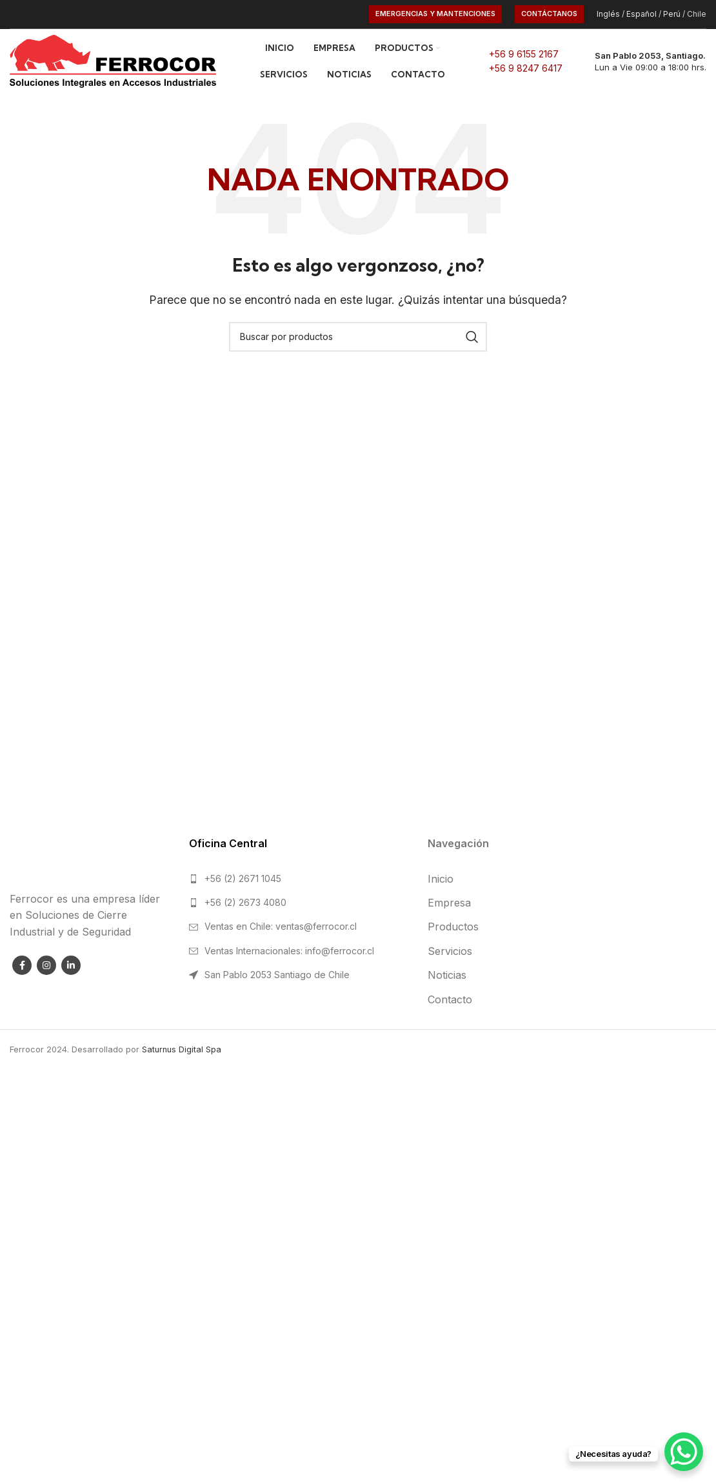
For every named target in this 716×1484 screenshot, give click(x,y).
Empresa (449, 902)
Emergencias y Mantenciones (435, 13)
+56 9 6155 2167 (524, 53)
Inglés (608, 14)
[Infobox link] (640, 61)
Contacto (450, 999)
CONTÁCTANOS (549, 13)
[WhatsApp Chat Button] (683, 1451)
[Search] (358, 337)
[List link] (298, 879)
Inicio (440, 878)
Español (641, 14)
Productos (453, 926)
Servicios (450, 951)
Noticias (447, 974)
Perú (672, 14)
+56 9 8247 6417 (525, 68)
